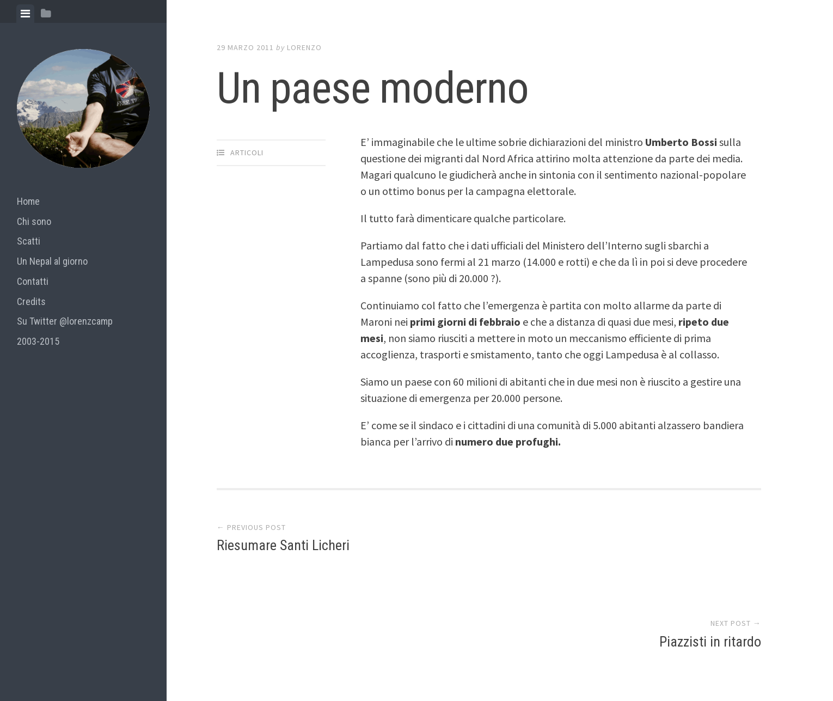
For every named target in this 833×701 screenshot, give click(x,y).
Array (449, 648)
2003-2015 (38, 341)
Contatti (32, 281)
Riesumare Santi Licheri (283, 547)
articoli (247, 152)
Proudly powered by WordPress (296, 648)
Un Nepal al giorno (52, 261)
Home (28, 201)
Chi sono (34, 221)
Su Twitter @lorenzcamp (65, 321)
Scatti (28, 241)
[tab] (25, 13)
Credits (31, 301)
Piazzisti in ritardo (710, 547)
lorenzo (304, 47)
